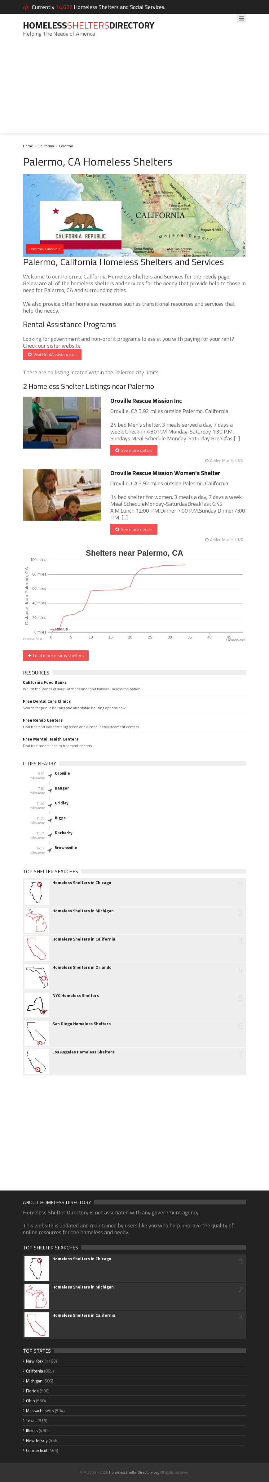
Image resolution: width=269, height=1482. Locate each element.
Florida (32, 1390)
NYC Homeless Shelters (75, 995)
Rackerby (64, 832)
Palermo (66, 146)
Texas (31, 1420)
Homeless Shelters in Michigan (83, 911)
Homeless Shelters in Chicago (81, 882)
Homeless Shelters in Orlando (82, 967)
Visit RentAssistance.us (52, 354)
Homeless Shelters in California (83, 939)
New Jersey (37, 1440)
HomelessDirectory (88, 25)
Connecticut (36, 1450)
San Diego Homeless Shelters (81, 1023)
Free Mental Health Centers (50, 739)
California (46, 146)
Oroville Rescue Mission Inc (146, 400)
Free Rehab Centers (43, 720)
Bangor (62, 788)
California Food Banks (45, 682)
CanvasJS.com (235, 640)
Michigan (34, 1380)
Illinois (32, 1430)
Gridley (61, 803)
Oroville (62, 773)
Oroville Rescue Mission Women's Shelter (165, 473)
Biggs (60, 818)
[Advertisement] (134, 90)
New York (35, 1361)
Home (28, 146)
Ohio (30, 1400)
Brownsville (66, 847)
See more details (133, 450)
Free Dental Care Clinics (47, 701)
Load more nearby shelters (56, 655)
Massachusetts (40, 1410)
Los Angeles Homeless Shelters (83, 1052)
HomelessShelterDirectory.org (134, 1472)
